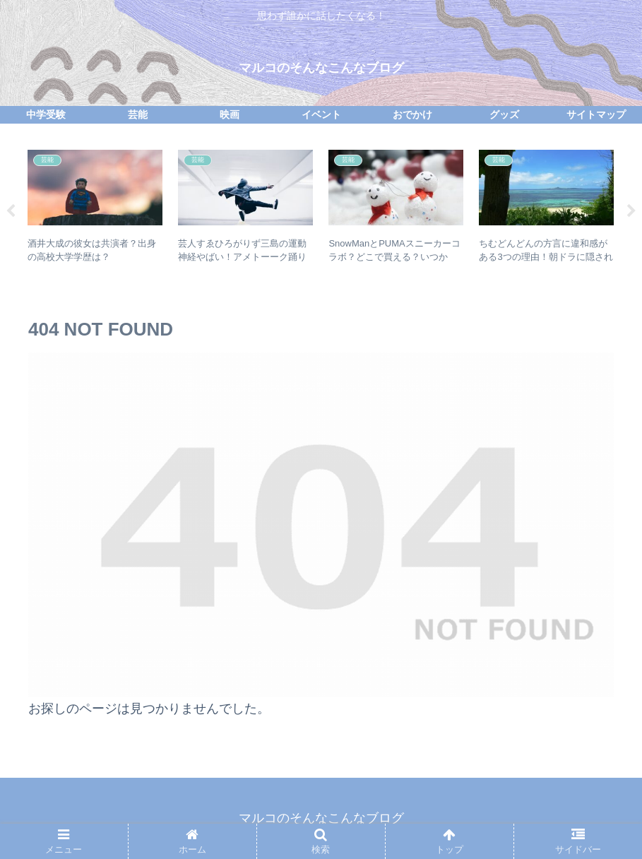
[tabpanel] (95, 208)
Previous (11, 211)
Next (631, 211)
